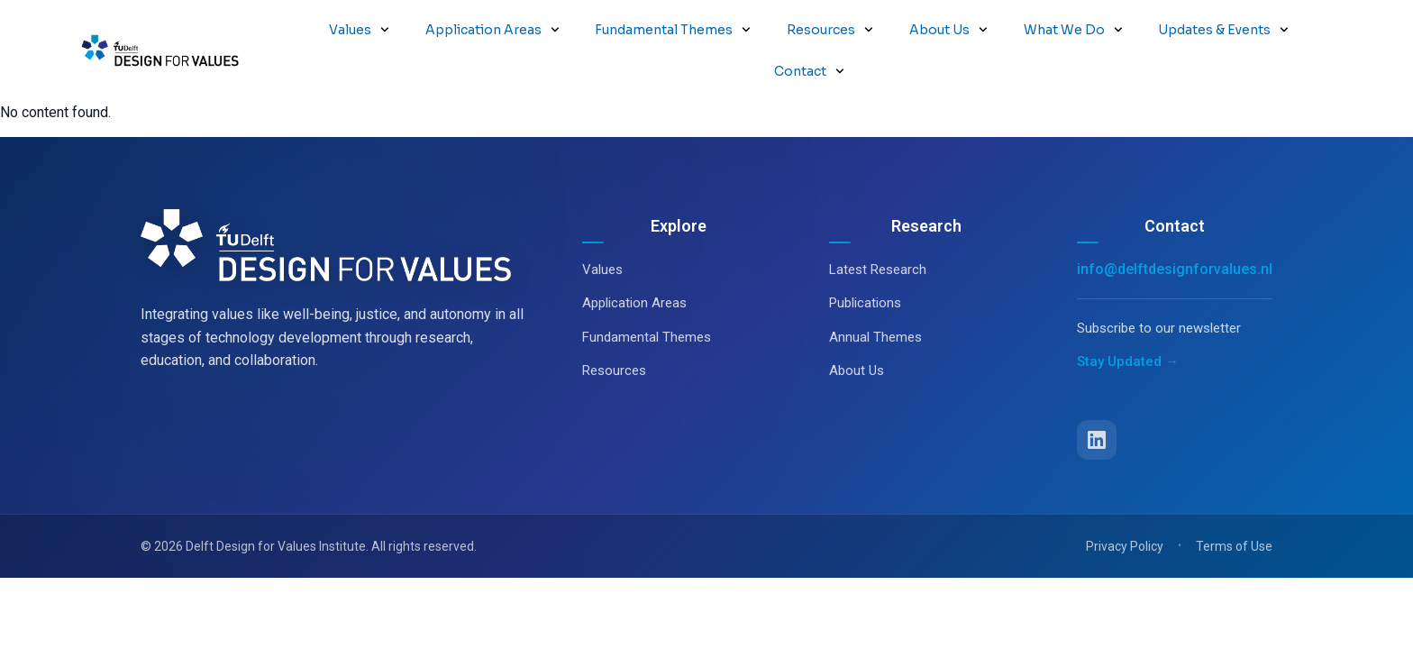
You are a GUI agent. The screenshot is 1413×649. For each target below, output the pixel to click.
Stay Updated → (1128, 320)
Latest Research (877, 228)
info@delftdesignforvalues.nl (1174, 227)
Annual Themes (875, 296)
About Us (948, 29)
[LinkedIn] (1097, 398)
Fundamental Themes (673, 29)
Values (359, 29)
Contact (809, 71)
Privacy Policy (1124, 505)
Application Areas (492, 29)
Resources (830, 29)
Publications (865, 261)
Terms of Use (1234, 505)
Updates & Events (1223, 29)
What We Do (1073, 29)
